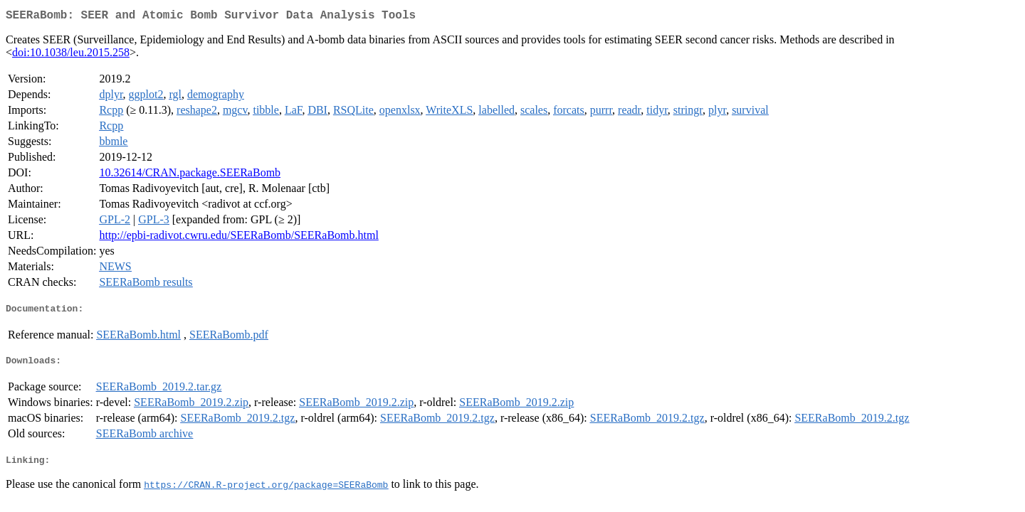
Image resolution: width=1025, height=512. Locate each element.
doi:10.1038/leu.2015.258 (71, 55)
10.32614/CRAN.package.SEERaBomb (189, 175)
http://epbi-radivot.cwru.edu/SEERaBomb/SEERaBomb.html (238, 238)
